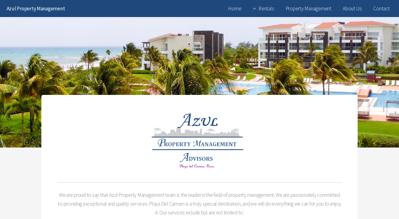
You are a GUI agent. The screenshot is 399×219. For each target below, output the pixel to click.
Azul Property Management (36, 8)
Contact (381, 8)
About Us (352, 8)
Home (234, 8)
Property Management (308, 8)
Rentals (266, 8)
